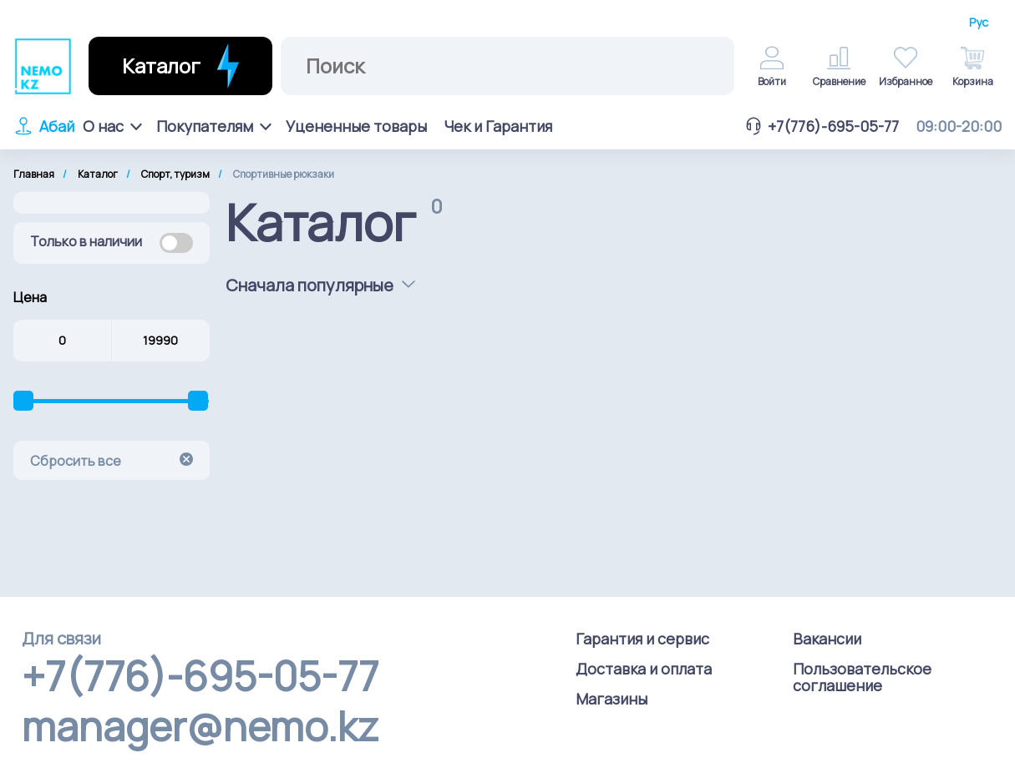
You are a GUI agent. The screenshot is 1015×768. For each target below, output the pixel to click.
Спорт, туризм (175, 174)
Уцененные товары (356, 126)
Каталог (98, 174)
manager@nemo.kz (200, 726)
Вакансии (827, 639)
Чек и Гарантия (498, 126)
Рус (978, 22)
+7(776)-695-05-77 (821, 126)
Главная (33, 174)
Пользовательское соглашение (862, 677)
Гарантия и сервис (642, 639)
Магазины (611, 699)
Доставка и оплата (644, 669)
